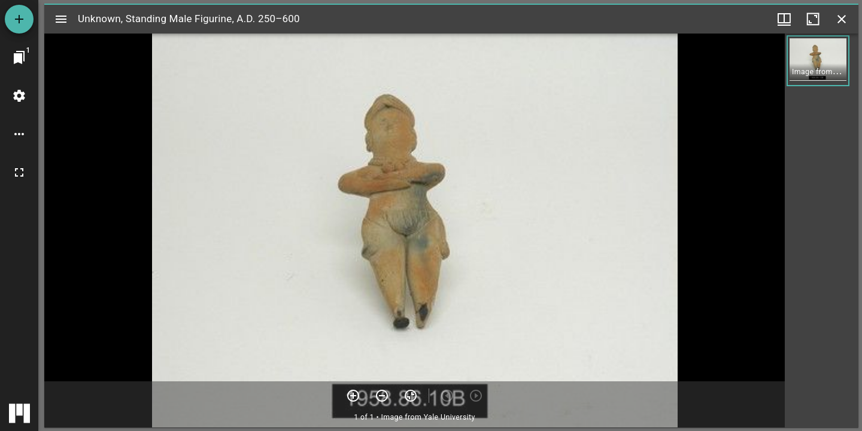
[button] (818, 60)
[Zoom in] (353, 395)
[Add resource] (19, 19)
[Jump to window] (19, 57)
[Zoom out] (382, 395)
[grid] (821, 230)
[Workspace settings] (19, 95)
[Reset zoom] (410, 395)
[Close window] (841, 19)
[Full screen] (19, 172)
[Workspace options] (19, 134)
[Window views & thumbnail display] (784, 19)
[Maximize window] (813, 19)
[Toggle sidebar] (61, 19)
